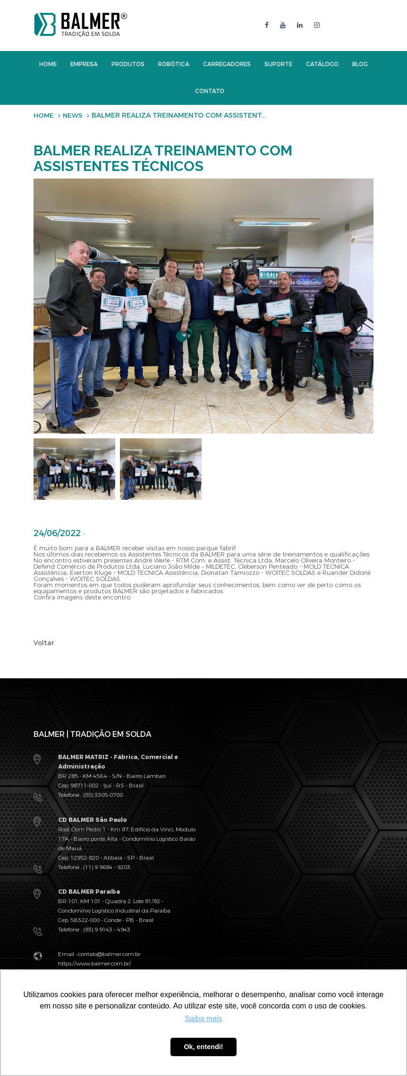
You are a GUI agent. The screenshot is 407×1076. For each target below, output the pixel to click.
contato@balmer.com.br (109, 953)
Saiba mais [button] (203, 1019)
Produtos (127, 64)
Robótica (173, 64)
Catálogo (322, 64)
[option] (74, 468)
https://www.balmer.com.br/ (94, 962)
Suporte (278, 64)
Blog (360, 64)
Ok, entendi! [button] (203, 1046)
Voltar (44, 642)
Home (48, 64)
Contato (209, 90)
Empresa (84, 64)
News (74, 115)
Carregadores (227, 64)
